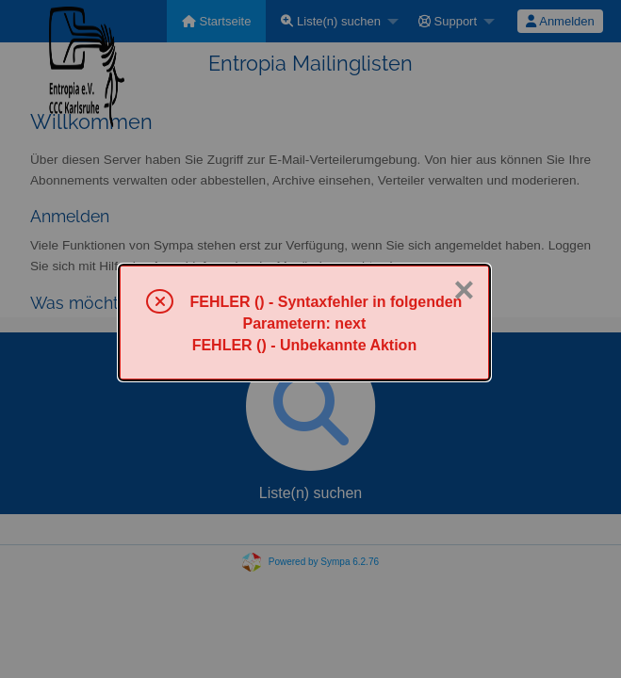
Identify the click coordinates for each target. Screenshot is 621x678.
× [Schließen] (463, 290)
